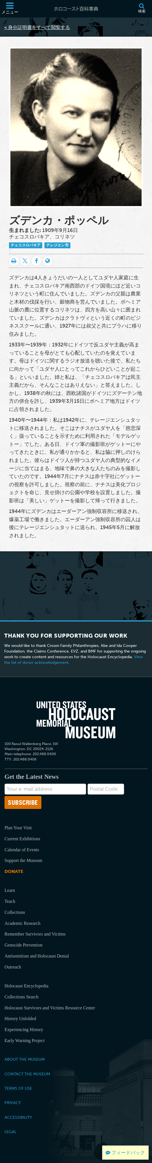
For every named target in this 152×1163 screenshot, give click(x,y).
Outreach (13, 967)
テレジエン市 (57, 245)
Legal (10, 1131)
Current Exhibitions (22, 838)
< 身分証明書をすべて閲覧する (37, 27)
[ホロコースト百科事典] (76, 9)
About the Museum (25, 1059)
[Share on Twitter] (25, 261)
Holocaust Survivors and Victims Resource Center (50, 1007)
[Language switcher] (48, 261)
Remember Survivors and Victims (35, 934)
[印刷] (14, 261)
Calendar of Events (22, 849)
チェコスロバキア (26, 245)
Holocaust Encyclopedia (26, 985)
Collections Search (21, 996)
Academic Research (22, 923)
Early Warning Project (24, 1040)
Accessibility (18, 1117)
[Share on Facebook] (36, 261)
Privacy (13, 1102)
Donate (14, 871)
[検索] (141, 8)
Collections (15, 912)
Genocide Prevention (24, 945)
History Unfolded (20, 1018)
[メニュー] (10, 8)
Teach (10, 901)
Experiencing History (24, 1029)
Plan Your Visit (18, 827)
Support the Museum (23, 860)
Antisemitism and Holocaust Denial (37, 956)
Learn (10, 890)
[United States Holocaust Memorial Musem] (76, 720)
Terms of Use (18, 1088)
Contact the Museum (27, 1073)
